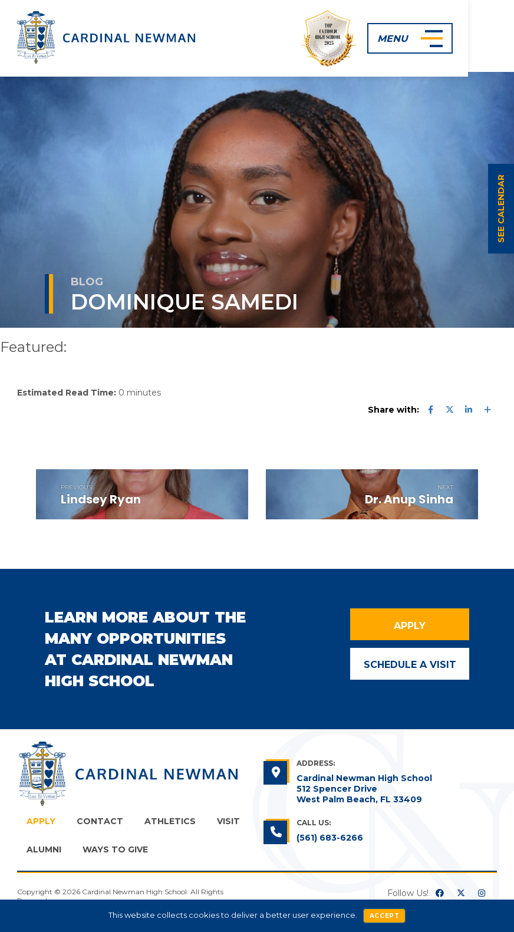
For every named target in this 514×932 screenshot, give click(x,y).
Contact (100, 821)
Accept (385, 916)
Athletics (170, 821)
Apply (410, 624)
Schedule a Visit (410, 662)
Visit (228, 821)
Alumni (44, 849)
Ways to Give (115, 849)
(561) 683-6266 (329, 837)
